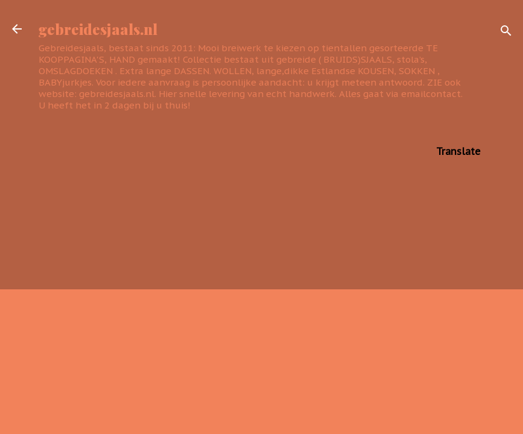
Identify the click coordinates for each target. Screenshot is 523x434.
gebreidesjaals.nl (98, 29)
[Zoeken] (506, 32)
